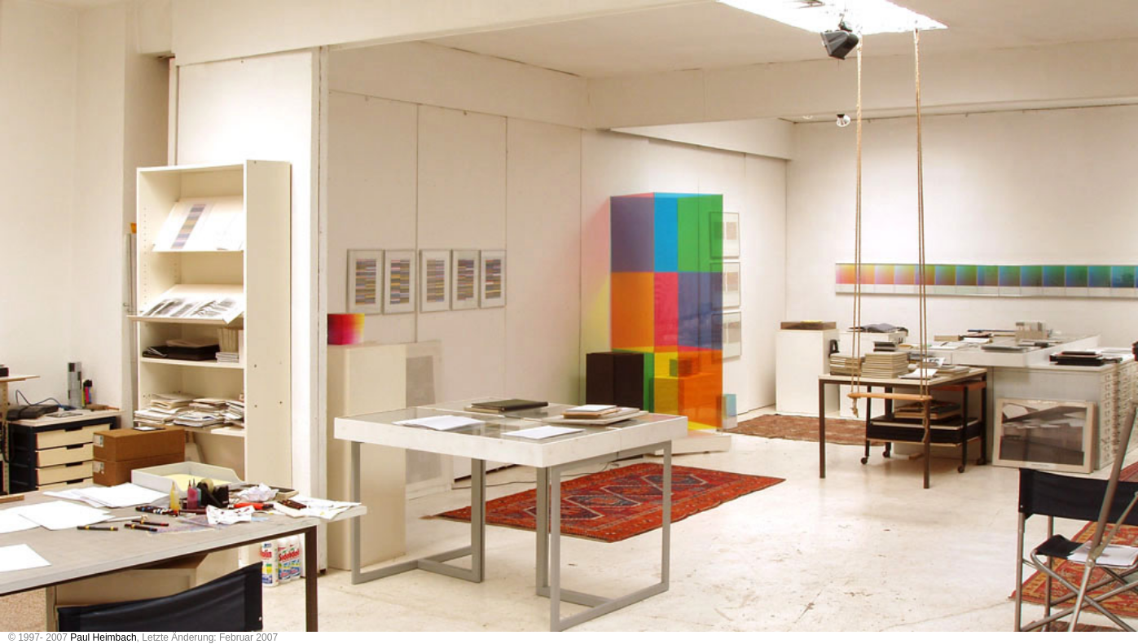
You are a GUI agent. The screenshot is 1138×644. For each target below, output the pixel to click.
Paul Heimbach (103, 637)
